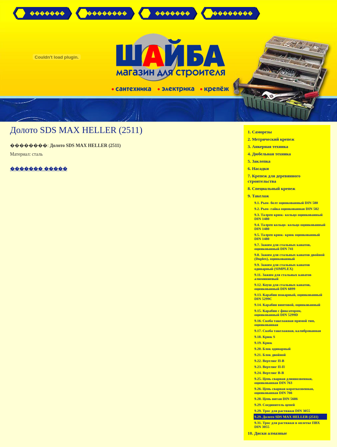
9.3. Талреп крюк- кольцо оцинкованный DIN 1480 (288, 217)
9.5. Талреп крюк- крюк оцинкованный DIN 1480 (287, 237)
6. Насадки (258, 168)
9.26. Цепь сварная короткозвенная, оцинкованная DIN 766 (284, 391)
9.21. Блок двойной (270, 355)
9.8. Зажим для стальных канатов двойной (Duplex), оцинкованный (289, 257)
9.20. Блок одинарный (272, 349)
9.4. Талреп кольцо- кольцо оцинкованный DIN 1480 (289, 227)
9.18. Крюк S (264, 337)
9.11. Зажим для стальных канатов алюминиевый (282, 277)
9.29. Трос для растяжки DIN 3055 (282, 411)
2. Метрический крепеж (271, 139)
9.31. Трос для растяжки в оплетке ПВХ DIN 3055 (287, 425)
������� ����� (38, 168)
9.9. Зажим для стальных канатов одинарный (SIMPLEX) (282, 267)
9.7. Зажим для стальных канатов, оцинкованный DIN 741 (282, 247)
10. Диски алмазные (267, 433)
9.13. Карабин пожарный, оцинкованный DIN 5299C (288, 297)
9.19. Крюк (263, 343)
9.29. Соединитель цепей (274, 405)
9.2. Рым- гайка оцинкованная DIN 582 (286, 209)
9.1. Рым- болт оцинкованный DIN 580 (286, 203)
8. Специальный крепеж (271, 188)
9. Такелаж (258, 195)
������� (47, 13)
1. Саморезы (260, 131)
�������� (233, 13)
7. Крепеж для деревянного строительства (274, 178)
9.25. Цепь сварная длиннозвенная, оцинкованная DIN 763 (283, 381)
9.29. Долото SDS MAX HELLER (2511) (286, 417)
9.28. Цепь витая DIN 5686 (276, 399)
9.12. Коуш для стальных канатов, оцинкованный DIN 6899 (282, 287)
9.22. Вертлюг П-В (269, 361)
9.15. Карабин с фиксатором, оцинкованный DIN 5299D (277, 313)
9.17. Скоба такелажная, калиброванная (287, 331)
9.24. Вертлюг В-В (269, 373)
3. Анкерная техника (268, 146)
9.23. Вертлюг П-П (269, 367)
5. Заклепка (259, 161)
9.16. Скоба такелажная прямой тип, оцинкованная (284, 323)
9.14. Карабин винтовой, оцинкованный (287, 305)
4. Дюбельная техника (269, 153)
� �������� (104, 13)
